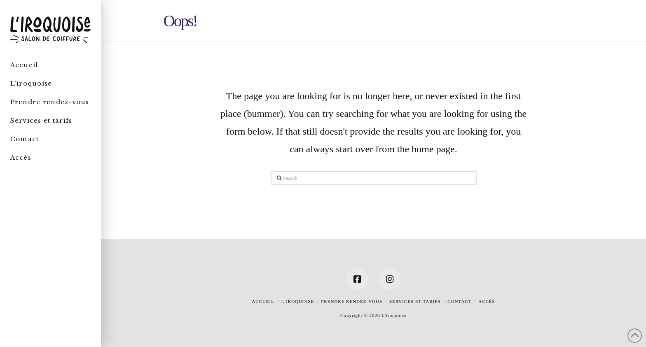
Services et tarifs (415, 301)
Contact (459, 301)
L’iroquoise (297, 301)
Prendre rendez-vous (351, 301)
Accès (486, 301)
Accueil (263, 301)
